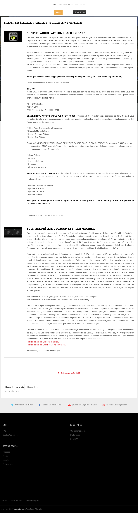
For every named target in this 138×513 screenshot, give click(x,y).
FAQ (4, 431)
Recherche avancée (13, 391)
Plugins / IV (58, 351)
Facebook (7, 452)
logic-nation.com (19, 509)
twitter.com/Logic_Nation (24, 405)
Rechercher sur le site (14, 387)
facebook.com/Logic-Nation (52, 405)
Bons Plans (58, 215)
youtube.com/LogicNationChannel (84, 405)
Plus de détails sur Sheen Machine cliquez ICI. (46, 345)
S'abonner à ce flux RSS (70, 373)
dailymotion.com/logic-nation (116, 405)
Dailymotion (8, 464)
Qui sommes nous (78, 431)
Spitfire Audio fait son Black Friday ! (56, 33)
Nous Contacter (16, 501)
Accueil (4, 501)
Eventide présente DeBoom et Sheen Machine (61, 228)
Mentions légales (32, 501)
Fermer (58, 12)
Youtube (6, 460)
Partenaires (75, 435)
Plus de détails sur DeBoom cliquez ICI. (43, 342)
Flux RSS (74, 439)
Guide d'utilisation (10, 435)
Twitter (5, 456)
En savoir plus (80, 12)
